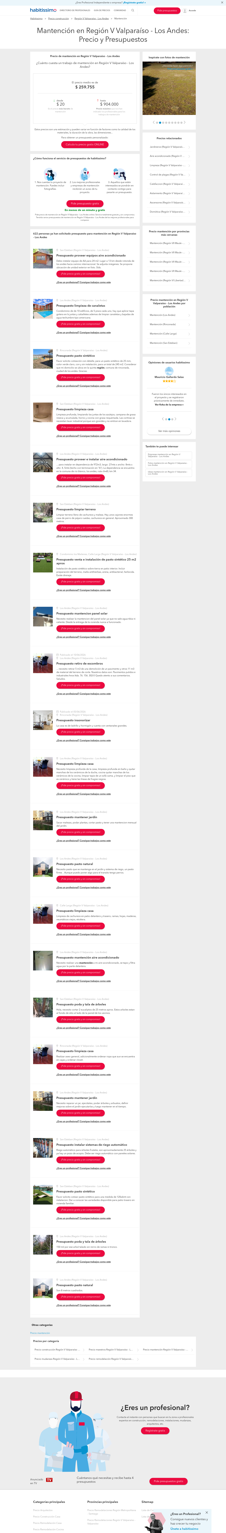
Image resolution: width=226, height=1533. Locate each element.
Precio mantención (40, 1333)
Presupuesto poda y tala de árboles (81, 1004)
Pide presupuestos (167, 11)
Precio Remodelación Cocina (48, 1529)
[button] (153, 122)
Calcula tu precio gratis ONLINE (85, 144)
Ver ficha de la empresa (168, 405)
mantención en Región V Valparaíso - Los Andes (164, 455)
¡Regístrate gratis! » (134, 3)
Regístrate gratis (155, 1430)
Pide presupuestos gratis (168, 1481)
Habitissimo (36, 19)
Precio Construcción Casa (46, 1517)
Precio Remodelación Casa (47, 1523)
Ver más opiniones (169, 431)
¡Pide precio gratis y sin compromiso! (80, 274)
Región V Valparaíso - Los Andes (92, 19)
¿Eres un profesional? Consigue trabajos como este (83, 282)
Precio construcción (58, 19)
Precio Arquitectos (42, 1510)
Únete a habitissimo (184, 1529)
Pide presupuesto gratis (85, 203)
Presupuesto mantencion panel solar (82, 613)
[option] (169, 88)
